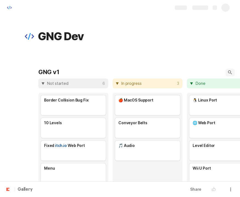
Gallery (25, 189)
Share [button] (195, 189)
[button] (29, 36)
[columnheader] (73, 83)
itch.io (61, 145)
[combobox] (74, 83)
